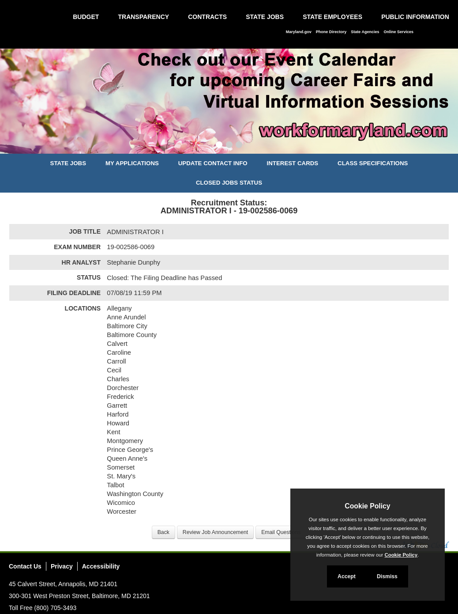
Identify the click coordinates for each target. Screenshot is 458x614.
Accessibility (101, 566)
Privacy (62, 566)
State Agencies (365, 32)
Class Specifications (373, 163)
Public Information (415, 16)
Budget (86, 16)
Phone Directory (331, 32)
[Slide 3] (239, 145)
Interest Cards (292, 163)
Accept (347, 576)
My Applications (132, 163)
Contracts (207, 16)
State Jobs (265, 16)
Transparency (143, 16)
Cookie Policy (367, 506)
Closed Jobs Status (229, 182)
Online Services (398, 32)
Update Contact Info (213, 163)
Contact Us (25, 566)
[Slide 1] (219, 145)
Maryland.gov (299, 32)
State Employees (332, 16)
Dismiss (387, 576)
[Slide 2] (229, 145)
